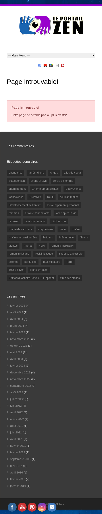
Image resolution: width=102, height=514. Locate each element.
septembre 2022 (20, 385)
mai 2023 (16, 352)
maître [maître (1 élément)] (76, 229)
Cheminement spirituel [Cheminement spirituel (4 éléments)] (45, 188)
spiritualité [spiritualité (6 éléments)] (30, 261)
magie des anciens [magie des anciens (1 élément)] (20, 229)
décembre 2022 (20, 372)
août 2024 (16, 312)
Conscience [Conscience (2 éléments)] (16, 197)
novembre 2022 (20, 379)
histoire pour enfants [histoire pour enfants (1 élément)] (37, 213)
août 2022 (16, 392)
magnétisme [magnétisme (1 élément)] (45, 229)
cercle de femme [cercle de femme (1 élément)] (63, 180)
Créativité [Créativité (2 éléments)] (35, 197)
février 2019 (17, 452)
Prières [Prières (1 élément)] (28, 245)
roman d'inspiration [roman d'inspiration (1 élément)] (62, 245)
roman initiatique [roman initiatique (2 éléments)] (19, 253)
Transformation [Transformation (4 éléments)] (39, 269)
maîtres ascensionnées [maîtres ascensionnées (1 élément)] (23, 237)
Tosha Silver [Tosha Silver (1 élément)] (16, 269)
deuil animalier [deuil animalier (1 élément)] (69, 197)
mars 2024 (17, 325)
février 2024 (17, 332)
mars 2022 (17, 419)
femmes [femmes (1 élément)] (14, 213)
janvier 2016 (18, 485)
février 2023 (17, 365)
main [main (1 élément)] (63, 229)
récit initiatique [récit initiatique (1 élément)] (44, 253)
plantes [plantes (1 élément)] (13, 245)
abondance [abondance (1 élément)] (15, 172)
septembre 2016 (20, 459)
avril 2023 (16, 359)
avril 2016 (16, 472)
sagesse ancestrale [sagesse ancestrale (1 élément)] (71, 253)
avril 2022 (16, 412)
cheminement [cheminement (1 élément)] (17, 188)
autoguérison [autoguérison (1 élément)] (17, 180)
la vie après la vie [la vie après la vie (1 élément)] (66, 213)
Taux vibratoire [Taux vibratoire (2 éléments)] (51, 261)
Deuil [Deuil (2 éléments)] (50, 197)
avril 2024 (16, 319)
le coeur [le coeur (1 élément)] (14, 221)
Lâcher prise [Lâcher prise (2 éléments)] (59, 221)
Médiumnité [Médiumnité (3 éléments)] (66, 237)
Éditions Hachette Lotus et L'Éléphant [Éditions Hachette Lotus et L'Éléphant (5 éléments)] (31, 278)
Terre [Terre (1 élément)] (69, 261)
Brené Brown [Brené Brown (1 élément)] (39, 180)
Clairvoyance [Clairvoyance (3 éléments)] (73, 188)
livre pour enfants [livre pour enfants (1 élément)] (35, 221)
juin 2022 (16, 405)
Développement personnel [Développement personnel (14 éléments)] (63, 205)
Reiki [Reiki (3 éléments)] (41, 245)
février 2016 (17, 479)
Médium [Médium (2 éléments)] (48, 237)
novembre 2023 (20, 339)
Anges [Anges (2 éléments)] (54, 172)
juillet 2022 (17, 399)
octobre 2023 (18, 345)
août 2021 (16, 425)
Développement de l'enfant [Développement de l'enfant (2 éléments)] (25, 205)
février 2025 (17, 305)
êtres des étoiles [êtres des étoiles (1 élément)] (70, 278)
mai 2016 (16, 466)
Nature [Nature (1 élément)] (84, 237)
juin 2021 (16, 432)
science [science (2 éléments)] (13, 261)
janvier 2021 (18, 445)
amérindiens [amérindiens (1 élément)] (36, 172)
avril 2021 (16, 439)
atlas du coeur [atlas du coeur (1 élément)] (72, 172)
